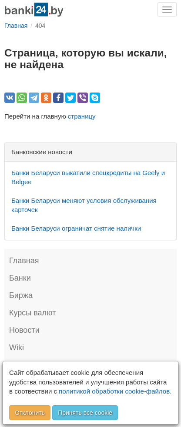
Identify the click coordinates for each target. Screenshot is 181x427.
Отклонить (30, 412)
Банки (20, 278)
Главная (24, 260)
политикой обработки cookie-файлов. (115, 391)
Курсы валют (32, 312)
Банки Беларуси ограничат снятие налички (76, 228)
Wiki (16, 347)
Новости (24, 330)
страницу (82, 116)
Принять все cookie (85, 412)
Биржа (21, 295)
